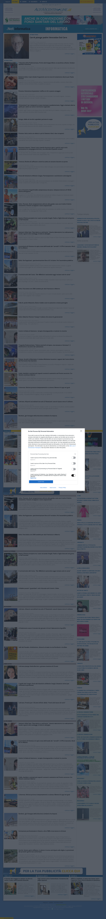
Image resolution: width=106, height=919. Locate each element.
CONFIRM (41, 481)
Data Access (53, 487)
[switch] (73, 458)
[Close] (81, 431)
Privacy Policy (62, 487)
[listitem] (53, 454)
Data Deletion (43, 487)
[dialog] (53, 459)
